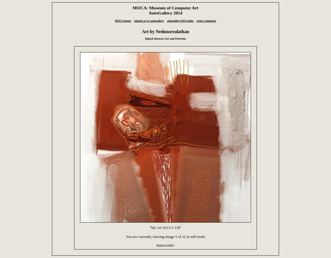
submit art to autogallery (149, 20)
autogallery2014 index (180, 20)
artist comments (206, 20)
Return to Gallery (165, 245)
